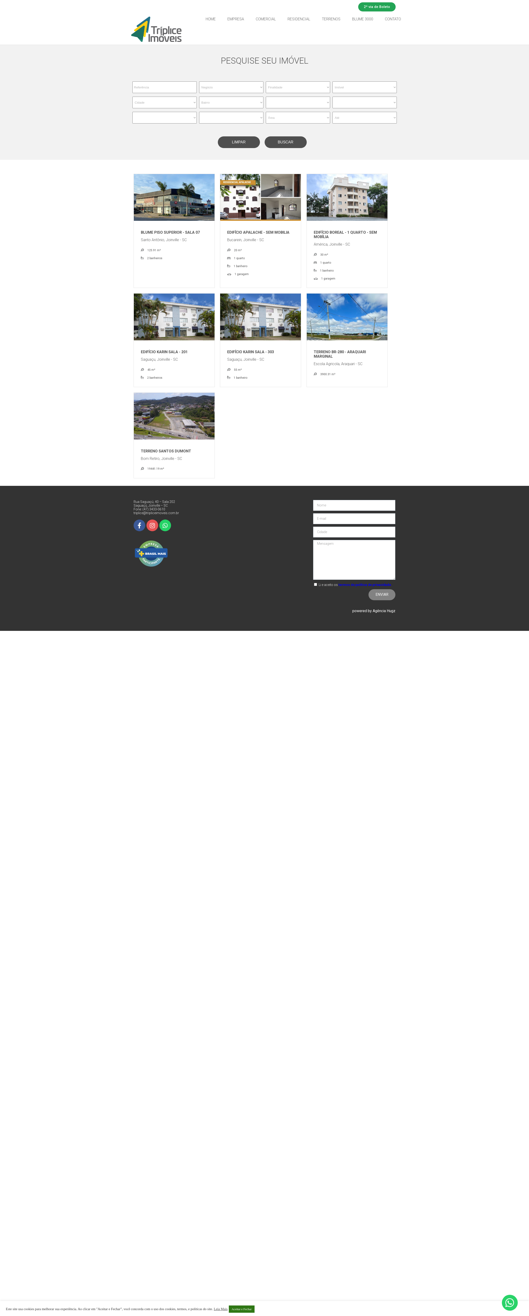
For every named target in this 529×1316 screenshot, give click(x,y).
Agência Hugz (383, 611)
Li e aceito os (355, 585)
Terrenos (357, 19)
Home (236, 19)
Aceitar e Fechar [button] (242, 1309)
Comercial (291, 19)
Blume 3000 (388, 19)
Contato (419, 19)
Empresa (261, 19)
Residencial (324, 19)
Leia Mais (221, 1309)
